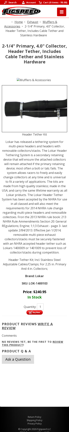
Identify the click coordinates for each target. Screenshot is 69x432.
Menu (61, 11)
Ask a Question (18, 359)
